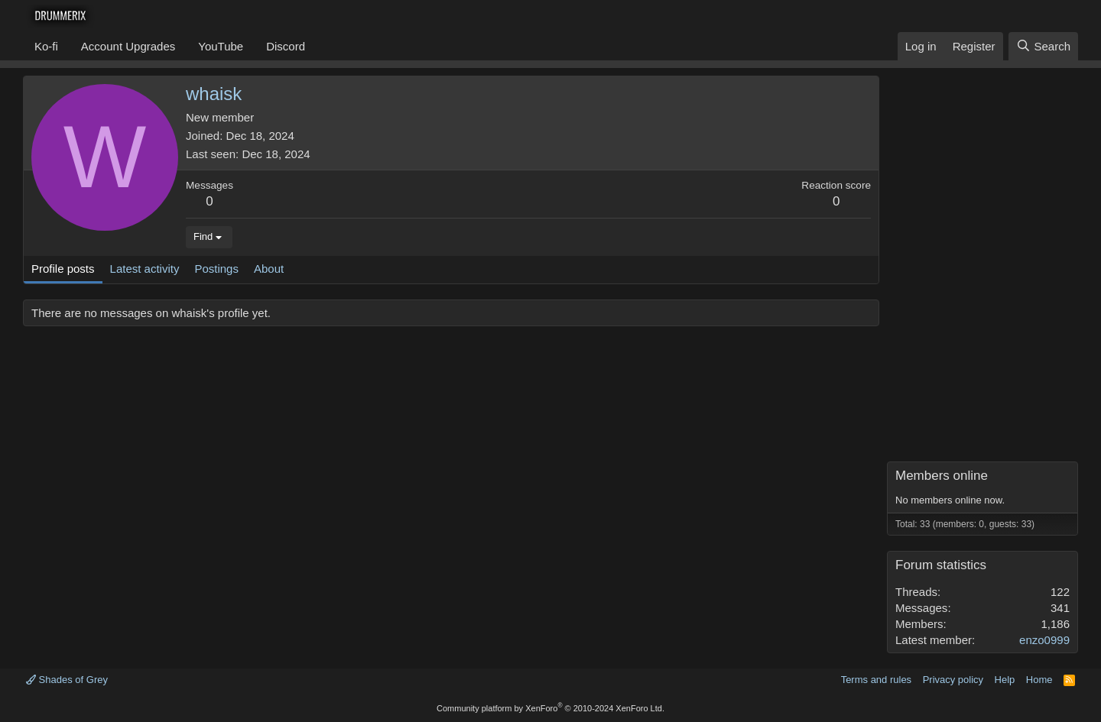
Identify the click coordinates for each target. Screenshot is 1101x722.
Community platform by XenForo (550, 708)
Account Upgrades (128, 46)
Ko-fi (46, 46)
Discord (285, 46)
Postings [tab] (216, 268)
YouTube (220, 46)
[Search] (1043, 46)
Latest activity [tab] (145, 268)
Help (1005, 679)
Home (1039, 679)
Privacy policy (953, 679)
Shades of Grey (67, 679)
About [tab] (269, 268)
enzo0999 (1044, 639)
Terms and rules (876, 679)
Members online (941, 475)
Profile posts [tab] (63, 268)
